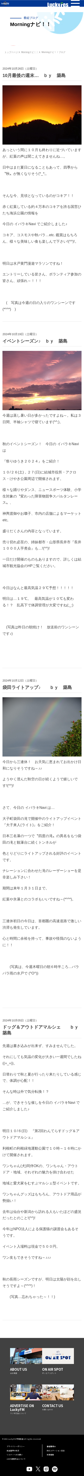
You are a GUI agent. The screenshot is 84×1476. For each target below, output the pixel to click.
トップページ (11, 52)
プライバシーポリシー (16, 1446)
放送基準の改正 (13, 1450)
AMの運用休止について (16, 1459)
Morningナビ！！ (29, 52)
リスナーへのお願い (15, 1454)
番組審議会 (51, 1446)
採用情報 (50, 1454)
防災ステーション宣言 (56, 1450)
